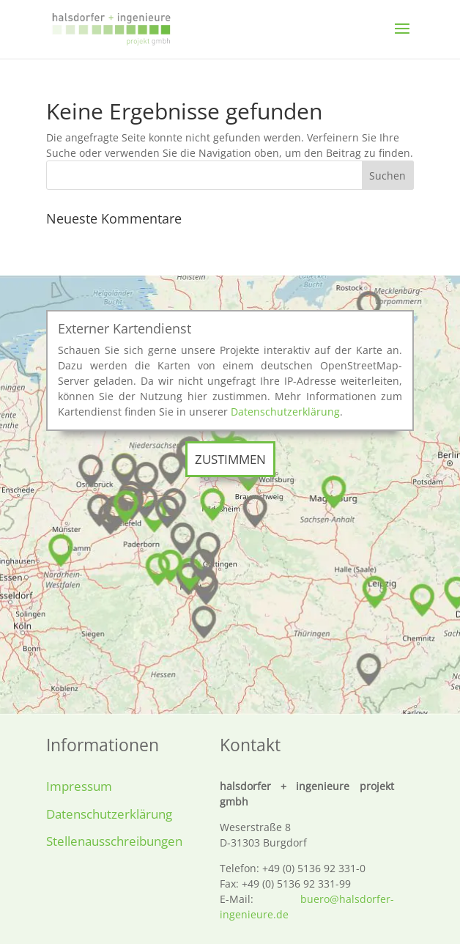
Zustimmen (230, 459)
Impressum (79, 786)
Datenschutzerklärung (285, 411)
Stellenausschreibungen (114, 841)
